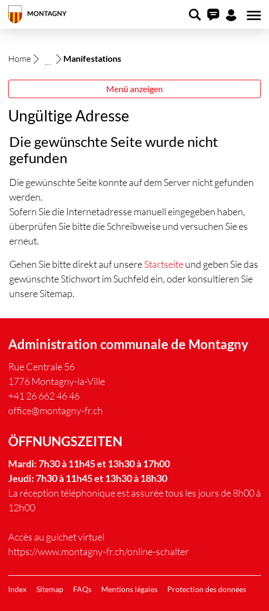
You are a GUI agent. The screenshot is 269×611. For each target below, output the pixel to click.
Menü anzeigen (134, 88)
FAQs (82, 589)
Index (17, 589)
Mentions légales (129, 589)
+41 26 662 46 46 (44, 396)
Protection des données (206, 589)
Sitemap (49, 589)
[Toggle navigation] (252, 15)
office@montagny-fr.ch (55, 410)
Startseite (163, 264)
